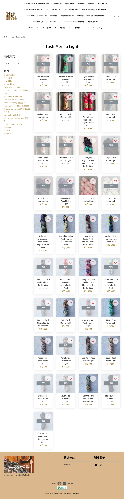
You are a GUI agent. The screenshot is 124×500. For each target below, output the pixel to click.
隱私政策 (67, 495)
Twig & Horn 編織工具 (53, 10)
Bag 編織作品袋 (67, 16)
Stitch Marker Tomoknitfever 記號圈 (39, 29)
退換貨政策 (75, 495)
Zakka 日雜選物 (74, 29)
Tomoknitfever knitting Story (93, 29)
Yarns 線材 (102, 4)
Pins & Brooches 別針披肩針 (14, 104)
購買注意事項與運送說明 (53, 495)
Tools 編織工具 (39, 22)
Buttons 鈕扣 (54, 22)
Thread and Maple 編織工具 (33, 10)
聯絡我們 (67, 466)
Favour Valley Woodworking (37, 16)
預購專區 (81, 4)
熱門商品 (91, 4)
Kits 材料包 (53, 16)
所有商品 (57, 4)
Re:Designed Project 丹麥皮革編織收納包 (90, 16)
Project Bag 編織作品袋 (13, 98)
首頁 (5, 38)
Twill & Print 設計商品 (71, 10)
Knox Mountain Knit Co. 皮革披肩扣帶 (94, 10)
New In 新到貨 (69, 4)
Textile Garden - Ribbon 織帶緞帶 (73, 22)
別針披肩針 (93, 22)
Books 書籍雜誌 (60, 29)
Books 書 (7, 132)
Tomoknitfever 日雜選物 (13, 126)
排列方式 (9, 58)
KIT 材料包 (8, 82)
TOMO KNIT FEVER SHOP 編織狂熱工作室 (36, 4)
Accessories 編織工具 (12, 116)
